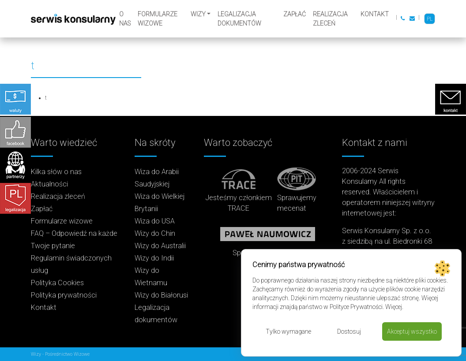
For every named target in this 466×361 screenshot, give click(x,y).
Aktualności (49, 184)
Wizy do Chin (155, 233)
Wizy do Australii (160, 246)
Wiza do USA (155, 221)
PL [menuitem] (429, 19)
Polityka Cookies (57, 283)
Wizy (198, 14)
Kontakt (375, 14)
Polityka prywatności (64, 295)
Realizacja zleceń (330, 19)
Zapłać (294, 14)
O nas (125, 19)
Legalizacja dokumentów (239, 19)
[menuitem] (429, 18)
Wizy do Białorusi (161, 295)
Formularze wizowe (157, 19)
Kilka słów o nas (56, 171)
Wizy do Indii (154, 258)
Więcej (393, 306)
